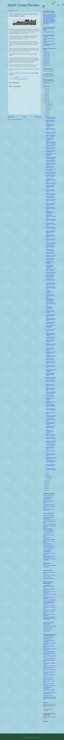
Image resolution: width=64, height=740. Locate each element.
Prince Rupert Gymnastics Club (49, 658)
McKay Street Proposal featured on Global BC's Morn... (50, 121)
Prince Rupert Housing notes (48, 504)
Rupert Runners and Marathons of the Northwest (49, 693)
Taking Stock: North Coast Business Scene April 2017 (50, 362)
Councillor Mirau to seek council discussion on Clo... (50, 366)
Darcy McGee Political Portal (48, 578)
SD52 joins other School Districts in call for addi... (50, 435)
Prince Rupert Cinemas (47, 629)
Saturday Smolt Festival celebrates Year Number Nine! (50, 208)
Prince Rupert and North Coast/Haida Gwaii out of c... (50, 469)
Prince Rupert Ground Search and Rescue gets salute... (50, 419)
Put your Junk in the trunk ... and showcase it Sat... (50, 445)
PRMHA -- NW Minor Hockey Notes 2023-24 (48, 647)
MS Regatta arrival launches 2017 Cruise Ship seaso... (50, 262)
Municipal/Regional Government (49, 565)
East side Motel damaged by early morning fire (50, 118)
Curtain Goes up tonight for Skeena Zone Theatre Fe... (50, 200)
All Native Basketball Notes (48, 679)
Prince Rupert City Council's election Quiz (50, 458)
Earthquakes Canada (47, 543)
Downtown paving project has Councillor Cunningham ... (50, 326)
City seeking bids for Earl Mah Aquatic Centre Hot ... (50, 461)
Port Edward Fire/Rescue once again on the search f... (50, 228)
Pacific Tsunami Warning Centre (49, 547)
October (47, 106)
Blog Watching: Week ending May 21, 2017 (49, 259)
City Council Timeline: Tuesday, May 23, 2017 (50, 197)
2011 (46, 490)
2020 (46, 95)
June (47, 114)
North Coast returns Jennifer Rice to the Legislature (49, 431)
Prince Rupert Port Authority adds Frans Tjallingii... (50, 158)
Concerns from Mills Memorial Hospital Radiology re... (49, 266)
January (47, 478)
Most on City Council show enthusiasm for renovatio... (50, 370)
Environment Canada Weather (49, 539)
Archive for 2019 (46, 60)
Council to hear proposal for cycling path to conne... (50, 243)
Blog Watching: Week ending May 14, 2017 (49, 359)
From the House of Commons (49, 575)
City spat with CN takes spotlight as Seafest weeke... (49, 186)
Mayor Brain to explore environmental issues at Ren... (50, 295)
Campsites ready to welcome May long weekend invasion (49, 299)
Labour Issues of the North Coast (49, 600)
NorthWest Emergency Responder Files (47, 498)
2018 (46, 99)
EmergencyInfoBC (46, 537)
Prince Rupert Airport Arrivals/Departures (47, 551)
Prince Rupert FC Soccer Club (49, 685)
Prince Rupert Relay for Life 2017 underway (50, 170)
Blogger (37, 737)
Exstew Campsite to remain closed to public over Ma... (50, 345)
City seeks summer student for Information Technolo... (50, 154)
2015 (46, 482)
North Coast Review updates (48, 31)
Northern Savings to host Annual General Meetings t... (50, 438)
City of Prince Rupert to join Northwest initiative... (50, 338)
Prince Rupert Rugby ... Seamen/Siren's (47, 688)
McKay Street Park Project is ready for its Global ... (50, 133)
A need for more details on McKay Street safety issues (50, 204)
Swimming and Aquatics (47, 667)
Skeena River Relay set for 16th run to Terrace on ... (50, 136)
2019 (46, 97)
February (47, 476)
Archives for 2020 (46, 58)
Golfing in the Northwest (47, 695)
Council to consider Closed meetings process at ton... (50, 239)
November (48, 104)
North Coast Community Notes (49, 605)
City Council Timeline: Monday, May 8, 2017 (50, 396)
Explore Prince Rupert (47, 500)
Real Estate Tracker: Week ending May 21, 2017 (50, 256)
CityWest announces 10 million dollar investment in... (50, 129)
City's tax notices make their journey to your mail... (50, 145)
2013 (46, 486)
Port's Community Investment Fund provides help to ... (49, 307)
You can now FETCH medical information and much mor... (50, 334)
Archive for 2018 (46, 62)
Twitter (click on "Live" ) (47, 82)
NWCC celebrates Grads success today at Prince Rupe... (50, 287)
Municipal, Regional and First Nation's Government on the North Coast (48, 602)
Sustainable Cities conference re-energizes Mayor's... (50, 179)
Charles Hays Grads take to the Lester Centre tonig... (50, 183)
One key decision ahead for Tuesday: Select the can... (50, 454)
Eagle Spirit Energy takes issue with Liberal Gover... (50, 330)
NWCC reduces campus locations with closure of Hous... (50, 319)
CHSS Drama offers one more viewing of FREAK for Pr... (50, 303)
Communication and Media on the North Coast (49, 590)
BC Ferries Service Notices (48, 531)
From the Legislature (47, 576)
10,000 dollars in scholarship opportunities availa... (50, 216)
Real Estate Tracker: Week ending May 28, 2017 (50, 164)
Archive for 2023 (46, 53)
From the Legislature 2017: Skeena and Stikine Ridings (50, 423)
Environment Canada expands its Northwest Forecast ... (50, 236)
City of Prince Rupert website (48, 519)
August (47, 110)
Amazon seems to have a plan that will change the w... (50, 409)
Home (24, 116)
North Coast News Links (48, 495)
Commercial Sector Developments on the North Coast (48, 586)
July (46, 112)
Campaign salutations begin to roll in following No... (50, 416)
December (48, 102)
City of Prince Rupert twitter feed (49, 524)
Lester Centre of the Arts (48, 627)
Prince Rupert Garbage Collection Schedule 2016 (48, 529)
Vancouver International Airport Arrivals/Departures (49, 557)
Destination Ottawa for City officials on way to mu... (50, 161)
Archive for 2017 (46, 63)
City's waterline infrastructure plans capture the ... (49, 291)
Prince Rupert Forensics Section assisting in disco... (50, 448)
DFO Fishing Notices (47, 533)
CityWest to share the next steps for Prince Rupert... (50, 143)
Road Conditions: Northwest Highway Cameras (48, 518)
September (48, 108)
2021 (46, 93)
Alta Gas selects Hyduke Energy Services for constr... (50, 374)
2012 (46, 488)
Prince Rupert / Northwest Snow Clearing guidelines (49, 45)
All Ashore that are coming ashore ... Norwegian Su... (50, 176)
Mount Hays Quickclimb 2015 (48, 651)
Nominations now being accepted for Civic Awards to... (49, 125)
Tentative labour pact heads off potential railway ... (50, 148)
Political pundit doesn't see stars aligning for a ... (50, 151)
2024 (46, 88)
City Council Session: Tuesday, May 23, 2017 (50, 253)
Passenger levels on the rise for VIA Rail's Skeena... (50, 341)
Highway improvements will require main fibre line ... (50, 442)
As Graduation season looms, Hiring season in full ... (50, 385)
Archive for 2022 (46, 55)
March (47, 474)
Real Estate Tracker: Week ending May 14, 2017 (50, 356)
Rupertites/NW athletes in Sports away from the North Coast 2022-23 (49, 698)
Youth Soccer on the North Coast (49, 665)
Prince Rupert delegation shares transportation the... (50, 405)
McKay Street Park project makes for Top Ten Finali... (50, 232)
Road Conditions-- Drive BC (48, 515)
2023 (46, 90)
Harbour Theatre (46, 631)
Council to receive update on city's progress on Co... (50, 465)
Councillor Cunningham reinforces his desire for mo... (50, 190)
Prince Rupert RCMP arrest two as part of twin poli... (50, 173)
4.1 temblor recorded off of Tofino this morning (50, 270)
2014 (46, 484)
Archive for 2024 (46, 51)
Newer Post (11, 116)
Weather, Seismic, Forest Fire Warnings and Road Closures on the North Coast (49, 618)
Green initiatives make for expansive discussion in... (50, 378)
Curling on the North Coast (48, 683)
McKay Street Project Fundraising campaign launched (50, 311)
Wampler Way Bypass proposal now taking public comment (49, 276)
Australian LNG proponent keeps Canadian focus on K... (50, 220)
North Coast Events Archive (48, 70)
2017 (46, 101)
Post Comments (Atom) (17, 119)
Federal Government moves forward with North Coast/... (50, 352)
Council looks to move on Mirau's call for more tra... (50, 194)
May (46, 115)
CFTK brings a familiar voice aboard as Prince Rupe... (50, 246)
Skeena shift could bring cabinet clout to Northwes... (50, 399)
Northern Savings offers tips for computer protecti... (50, 273)
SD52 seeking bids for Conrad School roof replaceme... (49, 139)
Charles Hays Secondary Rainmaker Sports (48, 638)
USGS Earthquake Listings (48, 545)
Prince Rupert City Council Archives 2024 (48, 510)
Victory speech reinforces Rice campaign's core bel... (50, 427)
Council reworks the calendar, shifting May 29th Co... (50, 348)
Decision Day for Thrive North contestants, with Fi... (50, 280)
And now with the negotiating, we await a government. (50, 212)
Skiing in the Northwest (47, 677)
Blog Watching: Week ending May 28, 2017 (49, 167)
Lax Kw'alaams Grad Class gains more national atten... (50, 315)
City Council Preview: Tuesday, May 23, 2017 (50, 250)
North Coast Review (23, 5)
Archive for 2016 (46, 65)
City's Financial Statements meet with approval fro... (50, 393)
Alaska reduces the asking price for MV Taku (50, 323)
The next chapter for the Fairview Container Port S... (50, 381)
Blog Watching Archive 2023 (48, 76)
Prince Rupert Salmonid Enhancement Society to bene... (50, 284)
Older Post (38, 116)
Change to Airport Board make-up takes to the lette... (50, 389)
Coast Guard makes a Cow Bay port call (50, 402)
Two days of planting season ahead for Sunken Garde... (50, 224)
